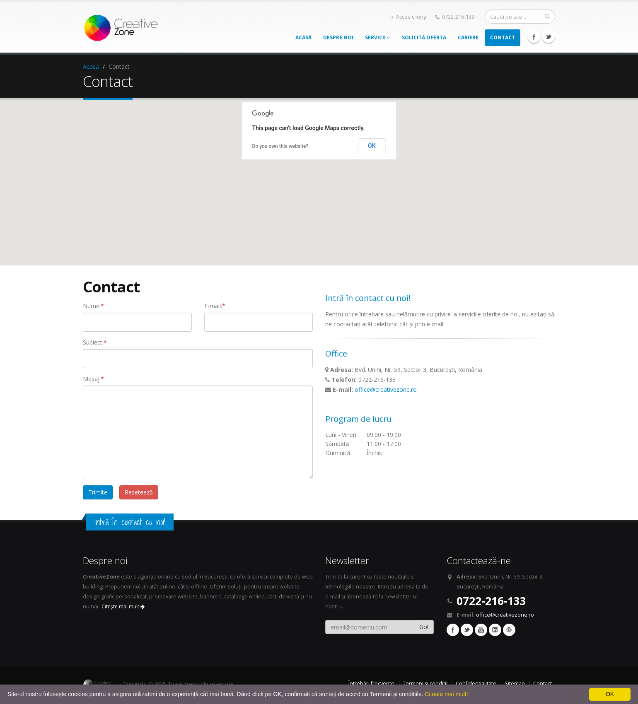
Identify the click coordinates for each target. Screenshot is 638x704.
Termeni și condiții (425, 683)
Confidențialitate (476, 683)
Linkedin (495, 630)
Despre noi (338, 37)
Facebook (534, 37)
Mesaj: (93, 379)
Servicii (377, 37)
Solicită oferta (424, 37)
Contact (502, 37)
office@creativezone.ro (386, 389)
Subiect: (95, 342)
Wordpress (509, 630)
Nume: (93, 306)
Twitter (548, 37)
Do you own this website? (280, 146)
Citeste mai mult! (446, 694)
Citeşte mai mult (123, 606)
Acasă (303, 37)
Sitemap (515, 683)
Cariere (468, 37)
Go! (423, 627)
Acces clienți (409, 16)
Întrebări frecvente (371, 683)
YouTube (481, 630)
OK (372, 145)
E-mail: (214, 306)
